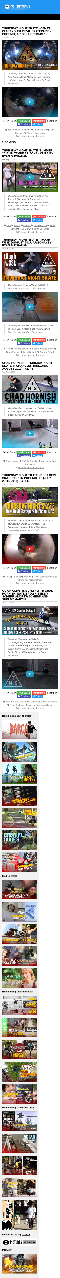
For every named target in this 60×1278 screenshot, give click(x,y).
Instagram (40, 121)
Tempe (17, 225)
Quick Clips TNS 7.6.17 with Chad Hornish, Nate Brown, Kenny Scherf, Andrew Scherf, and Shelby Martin (27, 595)
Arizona (41, 133)
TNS (10, 129)
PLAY (36, 209)
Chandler (33, 461)
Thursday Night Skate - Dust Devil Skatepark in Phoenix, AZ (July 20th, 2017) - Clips (29, 478)
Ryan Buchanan (23, 129)
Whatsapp (25, 121)
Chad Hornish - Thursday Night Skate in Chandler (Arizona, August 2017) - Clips (27, 365)
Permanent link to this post (31, 136)
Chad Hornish (40, 129)
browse (26, 1234)
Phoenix (30, 133)
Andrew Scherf (47, 352)
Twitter (38, 124)
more (27, 716)
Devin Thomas (13, 352)
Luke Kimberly (30, 352)
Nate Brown (25, 229)
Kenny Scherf (35, 701)
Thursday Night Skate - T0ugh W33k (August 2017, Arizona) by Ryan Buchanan (26, 242)
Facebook (25, 124)
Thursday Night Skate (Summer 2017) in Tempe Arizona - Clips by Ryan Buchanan (27, 153)
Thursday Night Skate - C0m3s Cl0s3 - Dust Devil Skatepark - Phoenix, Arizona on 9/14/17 (26, 31)
